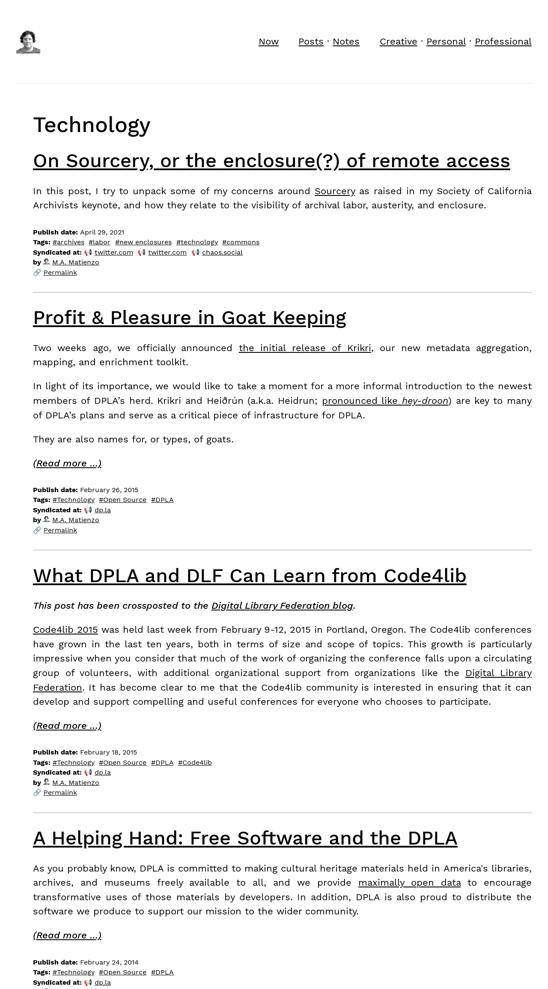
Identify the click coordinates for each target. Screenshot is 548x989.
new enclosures (145, 242)
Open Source (124, 500)
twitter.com (114, 252)
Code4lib (197, 762)
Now (269, 41)
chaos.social (222, 252)
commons (242, 242)
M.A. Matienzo (71, 262)
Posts (311, 41)
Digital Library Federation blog (282, 605)
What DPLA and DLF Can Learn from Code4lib (250, 575)
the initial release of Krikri (305, 347)
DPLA (164, 500)
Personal (446, 41)
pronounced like (385, 400)
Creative (398, 41)
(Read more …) (67, 463)
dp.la (103, 510)
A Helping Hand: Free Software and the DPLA (245, 838)
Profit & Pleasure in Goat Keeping (189, 317)
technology (199, 242)
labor (101, 242)
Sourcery (335, 190)
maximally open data (409, 882)
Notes (346, 41)
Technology (76, 500)
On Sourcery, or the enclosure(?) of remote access (271, 160)
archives (70, 242)
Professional (503, 41)
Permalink (60, 272)
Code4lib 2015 (65, 629)
